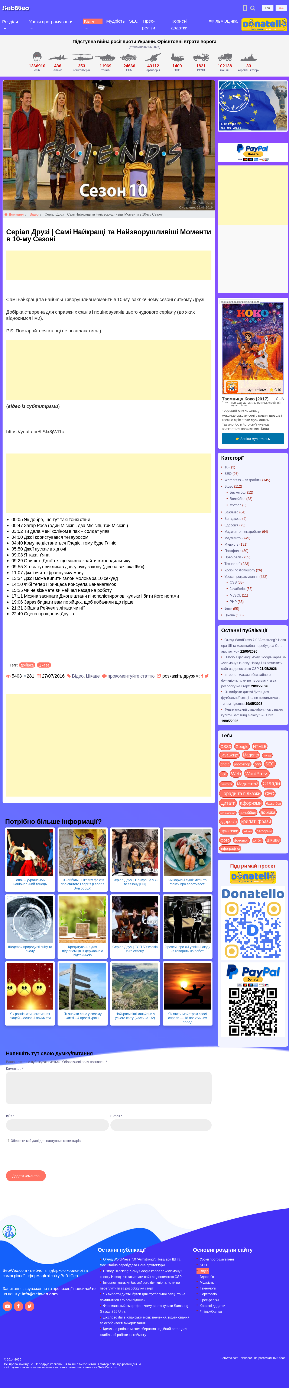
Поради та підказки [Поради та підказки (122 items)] (240, 793)
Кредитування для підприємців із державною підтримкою (82, 951)
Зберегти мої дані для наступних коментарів (46, 1140)
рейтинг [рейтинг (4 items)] (247, 831)
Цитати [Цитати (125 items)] (228, 803)
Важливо (231, 512)
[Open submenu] (4, 28)
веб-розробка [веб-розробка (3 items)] (227, 812)
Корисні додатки (179, 24)
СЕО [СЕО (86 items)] (269, 793)
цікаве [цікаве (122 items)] (273, 840)
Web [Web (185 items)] (236, 773)
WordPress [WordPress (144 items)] (256, 773)
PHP (233, 601)
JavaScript (238, 588)
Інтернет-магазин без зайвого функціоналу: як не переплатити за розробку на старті (248, 680)
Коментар (14, 1068)
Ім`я (10, 1116)
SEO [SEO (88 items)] (270, 763)
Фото (228, 608)
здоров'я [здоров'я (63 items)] (228, 821)
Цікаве (93, 676)
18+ (227, 467)
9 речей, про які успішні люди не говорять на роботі (187, 949)
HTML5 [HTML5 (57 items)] (259, 746)
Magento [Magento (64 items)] (251, 754)
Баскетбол (238, 492)
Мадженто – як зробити (242, 531)
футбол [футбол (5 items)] (257, 840)
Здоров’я (207, 1276)
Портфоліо (232, 550)
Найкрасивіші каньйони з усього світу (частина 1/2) (135, 1015)
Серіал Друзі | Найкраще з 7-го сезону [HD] (135, 882)
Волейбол (237, 498)
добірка (27, 665)
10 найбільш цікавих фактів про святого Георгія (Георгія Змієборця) (82, 884)
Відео (89, 21)
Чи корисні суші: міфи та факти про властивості (187, 882)
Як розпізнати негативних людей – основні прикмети (30, 1015)
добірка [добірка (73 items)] (268, 812)
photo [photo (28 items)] (225, 764)
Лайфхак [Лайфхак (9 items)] (226, 784)
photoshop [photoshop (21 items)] (242, 764)
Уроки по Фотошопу (239, 570)
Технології (232, 563)
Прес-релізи (148, 24)
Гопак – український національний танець (30, 882)
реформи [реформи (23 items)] (264, 831)
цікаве (44, 665)
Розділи (10, 21)
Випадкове (232, 518)
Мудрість (115, 21)
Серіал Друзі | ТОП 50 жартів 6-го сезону (135, 949)
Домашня (14, 214)
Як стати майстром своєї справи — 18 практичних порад (187, 1017)
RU (267, 8)
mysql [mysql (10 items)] (267, 755)
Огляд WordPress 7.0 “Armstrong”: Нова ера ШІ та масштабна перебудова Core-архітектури (253, 645)
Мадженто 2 (233, 538)
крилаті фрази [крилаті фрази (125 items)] (256, 821)
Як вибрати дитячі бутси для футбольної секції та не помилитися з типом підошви (250, 698)
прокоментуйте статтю (131, 676)
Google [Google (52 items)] (242, 746)
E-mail (116, 1116)
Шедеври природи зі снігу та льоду (30, 949)
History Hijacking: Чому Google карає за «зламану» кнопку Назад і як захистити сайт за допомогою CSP (253, 663)
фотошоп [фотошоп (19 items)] (241, 840)
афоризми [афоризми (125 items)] (251, 803)
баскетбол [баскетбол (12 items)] (273, 803)
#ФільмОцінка (223, 21)
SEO (133, 21)
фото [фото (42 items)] (225, 840)
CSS (233, 582)
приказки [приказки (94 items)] (229, 830)
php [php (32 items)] (258, 764)
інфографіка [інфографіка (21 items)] (230, 848)
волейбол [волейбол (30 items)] (248, 812)
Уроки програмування (51, 21)
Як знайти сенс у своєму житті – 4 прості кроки (83, 1015)
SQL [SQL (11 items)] (223, 774)
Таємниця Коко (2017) (245, 398)
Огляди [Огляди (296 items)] (271, 783)
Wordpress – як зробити (242, 480)
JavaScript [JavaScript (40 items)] (229, 755)
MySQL (235, 595)
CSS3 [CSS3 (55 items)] (225, 746)
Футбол (235, 505)
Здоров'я (231, 525)
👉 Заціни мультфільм (252, 438)
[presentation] (38, 1158)
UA (281, 8)
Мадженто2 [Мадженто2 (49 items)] (247, 783)
